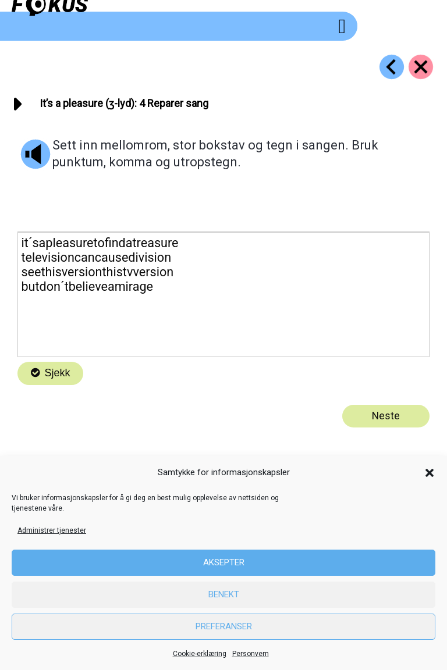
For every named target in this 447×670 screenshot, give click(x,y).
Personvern (250, 654)
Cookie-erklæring (199, 654)
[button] (429, 473)
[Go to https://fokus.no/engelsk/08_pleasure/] (420, 66)
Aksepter (223, 562)
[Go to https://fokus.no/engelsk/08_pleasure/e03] (391, 66)
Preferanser (224, 626)
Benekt (223, 594)
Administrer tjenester (51, 530)
